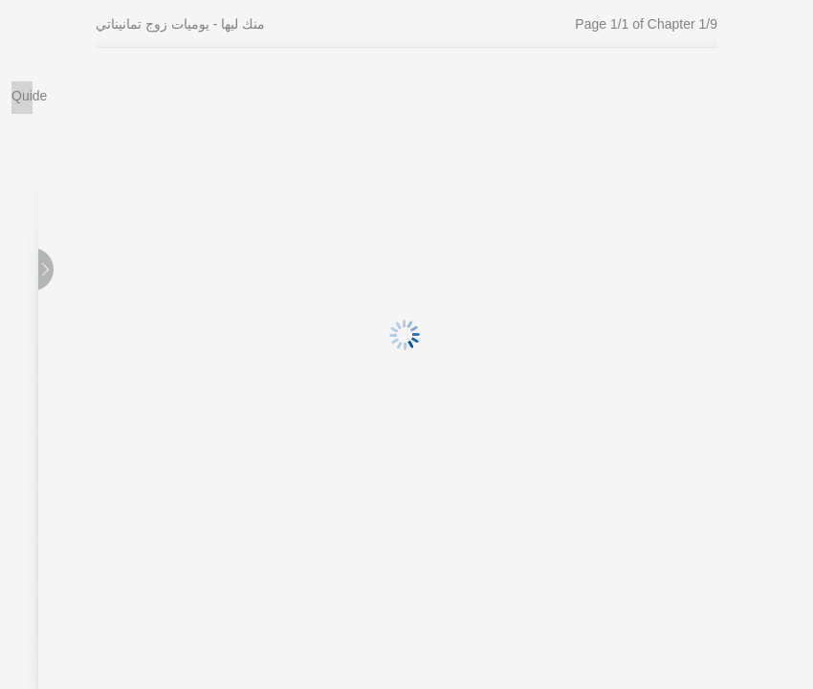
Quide (22, 95)
